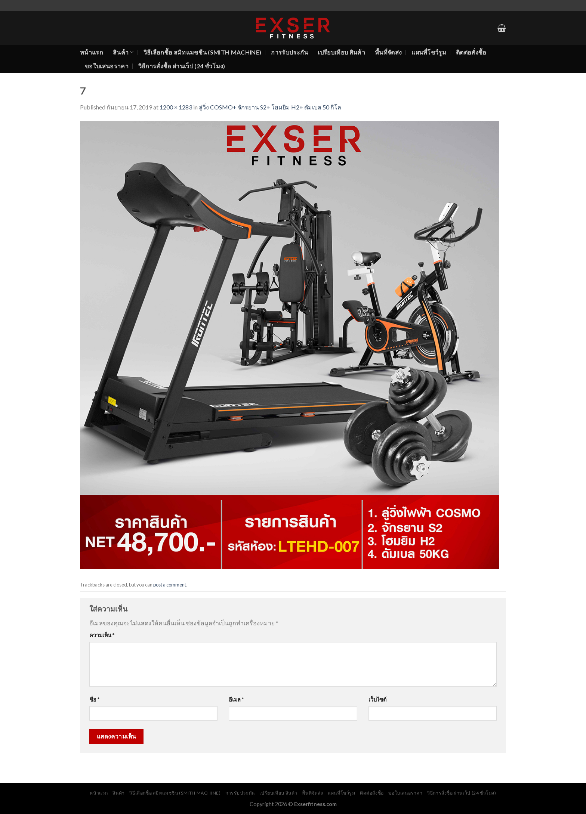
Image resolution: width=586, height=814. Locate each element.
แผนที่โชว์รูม (428, 52)
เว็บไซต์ (377, 699)
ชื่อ (94, 699)
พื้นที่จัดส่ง (388, 52)
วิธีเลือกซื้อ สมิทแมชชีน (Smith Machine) (203, 52)
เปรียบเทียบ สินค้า (341, 52)
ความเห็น (101, 635)
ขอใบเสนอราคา (107, 65)
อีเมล (236, 699)
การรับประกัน (289, 52)
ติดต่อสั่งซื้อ (471, 52)
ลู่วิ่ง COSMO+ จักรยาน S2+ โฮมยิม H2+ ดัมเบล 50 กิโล (270, 107)
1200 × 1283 (176, 107)
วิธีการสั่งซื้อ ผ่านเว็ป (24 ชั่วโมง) (181, 65)
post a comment (169, 585)
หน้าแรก (91, 52)
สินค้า (123, 52)
